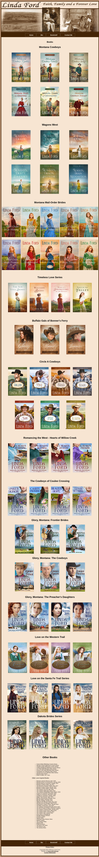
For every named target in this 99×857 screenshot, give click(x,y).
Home (31, 35)
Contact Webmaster (50, 852)
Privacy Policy (50, 847)
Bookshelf (53, 35)
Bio (42, 35)
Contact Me (68, 35)
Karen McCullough (53, 851)
